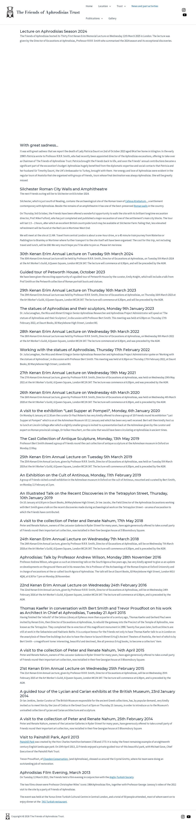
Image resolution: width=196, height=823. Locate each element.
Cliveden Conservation (55, 759)
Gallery (111, 18)
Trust (119, 6)
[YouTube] (184, 15)
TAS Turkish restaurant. (54, 801)
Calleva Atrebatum (135, 201)
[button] (108, 6)
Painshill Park (27, 741)
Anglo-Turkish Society (121, 777)
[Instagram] (183, 10)
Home (88, 6)
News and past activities (142, 6)
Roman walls (141, 206)
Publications (93, 18)
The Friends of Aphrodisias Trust (48, 12)
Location (103, 6)
